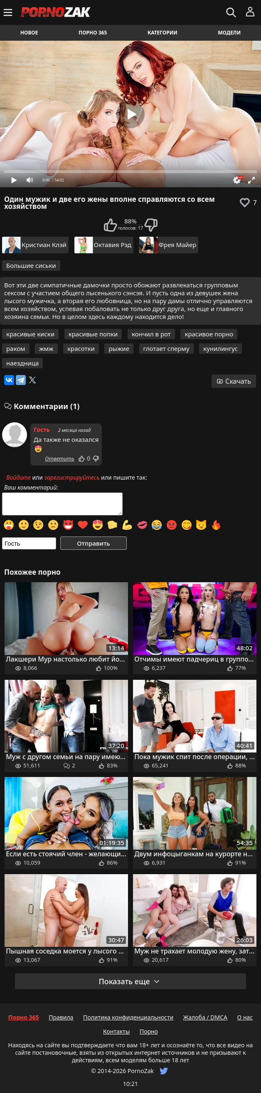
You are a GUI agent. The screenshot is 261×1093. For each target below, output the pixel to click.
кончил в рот (151, 334)
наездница (22, 363)
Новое (29, 32)
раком (15, 348)
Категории (162, 32)
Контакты (116, 1031)
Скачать (234, 381)
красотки (81, 348)
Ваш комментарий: (31, 487)
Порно (149, 1031)
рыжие (118, 348)
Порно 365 (93, 32)
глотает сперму (166, 348)
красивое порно (209, 334)
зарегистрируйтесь (72, 477)
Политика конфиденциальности (128, 1017)
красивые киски (30, 334)
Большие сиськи (31, 265)
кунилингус (220, 348)
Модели (229, 32)
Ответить (59, 458)
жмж (46, 348)
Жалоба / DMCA (205, 1017)
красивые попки (93, 334)
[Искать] (232, 12)
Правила (61, 1017)
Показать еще (129, 981)
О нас (245, 1017)
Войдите (18, 477)
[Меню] (9, 12)
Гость (42, 430)
